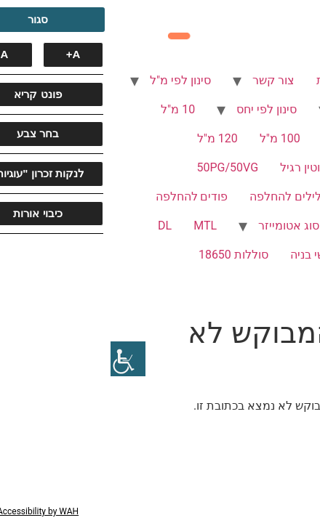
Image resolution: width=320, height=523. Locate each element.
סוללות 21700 (267, 284)
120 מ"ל (107, 138)
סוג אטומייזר (178, 225)
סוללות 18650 (123, 255)
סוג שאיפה (276, 225)
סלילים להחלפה (178, 196)
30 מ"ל (285, 138)
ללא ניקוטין (274, 167)
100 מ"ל (169, 138)
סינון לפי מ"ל (69, 80)
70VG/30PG (271, 196)
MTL (94, 225)
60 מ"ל (229, 138)
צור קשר (163, 80)
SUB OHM (276, 255)
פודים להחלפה (81, 196)
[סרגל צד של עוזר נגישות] (17, 358)
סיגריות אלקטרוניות (254, 80)
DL (54, 225)
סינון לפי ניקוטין (265, 109)
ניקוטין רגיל (197, 167)
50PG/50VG (117, 167)
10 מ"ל (67, 109)
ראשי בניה (204, 255)
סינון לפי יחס (156, 109)
